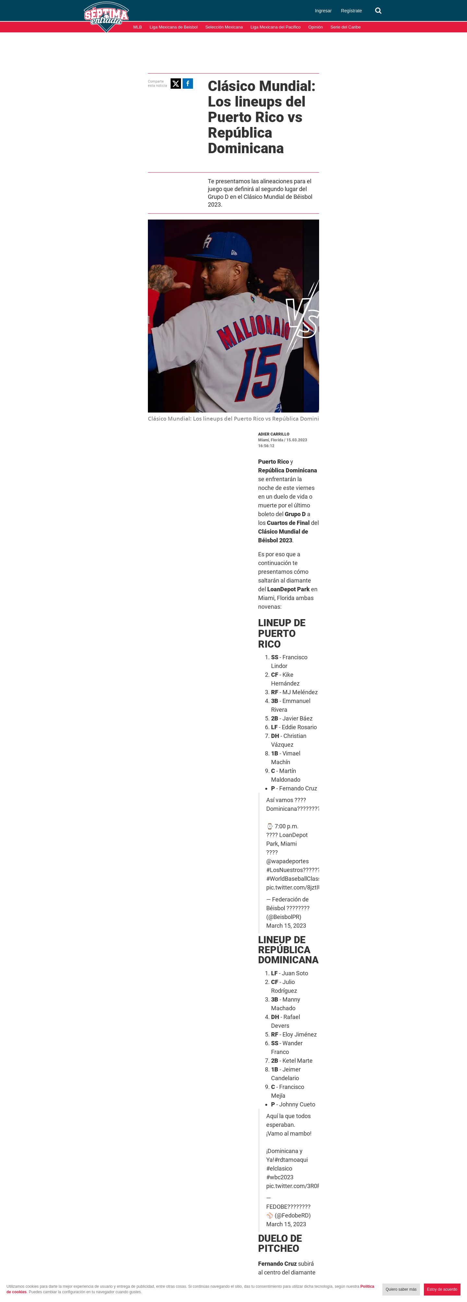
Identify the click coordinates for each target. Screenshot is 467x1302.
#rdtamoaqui (278, 776)
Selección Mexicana (224, 27)
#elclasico (309, 776)
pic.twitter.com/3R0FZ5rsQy (252, 785)
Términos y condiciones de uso (387, 1269)
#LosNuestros (234, 611)
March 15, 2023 (332, 797)
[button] (106, 82)
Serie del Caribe (345, 27)
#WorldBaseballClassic (305, 611)
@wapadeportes (250, 603)
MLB (137, 27)
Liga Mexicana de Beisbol (174, 27)
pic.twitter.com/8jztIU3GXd (250, 620)
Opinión (315, 27)
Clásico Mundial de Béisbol (274, 967)
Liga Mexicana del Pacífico (275, 27)
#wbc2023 (337, 776)
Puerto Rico (323, 967)
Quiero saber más (401, 1289)
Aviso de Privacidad (444, 1269)
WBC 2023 (232, 976)
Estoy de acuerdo (442, 1289)
